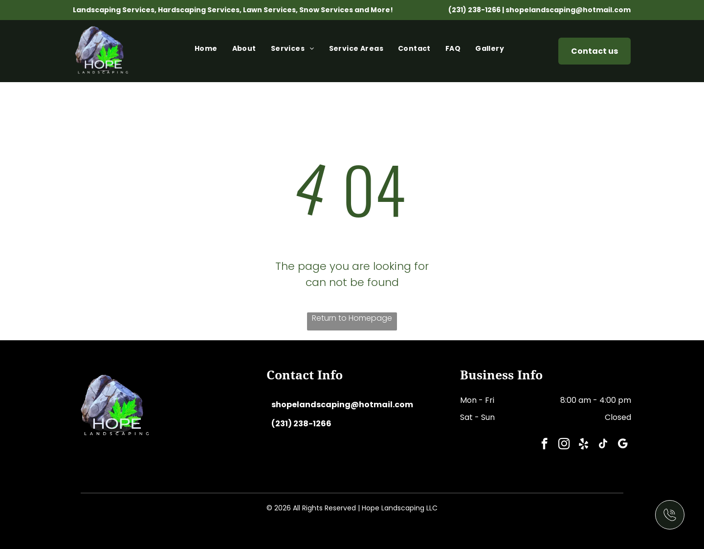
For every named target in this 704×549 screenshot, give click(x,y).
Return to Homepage (352, 318)
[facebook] (544, 445)
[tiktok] (603, 445)
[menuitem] (208, 51)
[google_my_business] (622, 445)
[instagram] (563, 445)
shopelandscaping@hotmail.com (568, 10)
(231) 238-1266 (474, 10)
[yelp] (583, 445)
